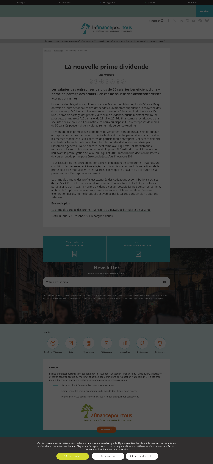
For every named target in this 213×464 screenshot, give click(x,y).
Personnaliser (108, 456)
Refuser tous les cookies (142, 456)
